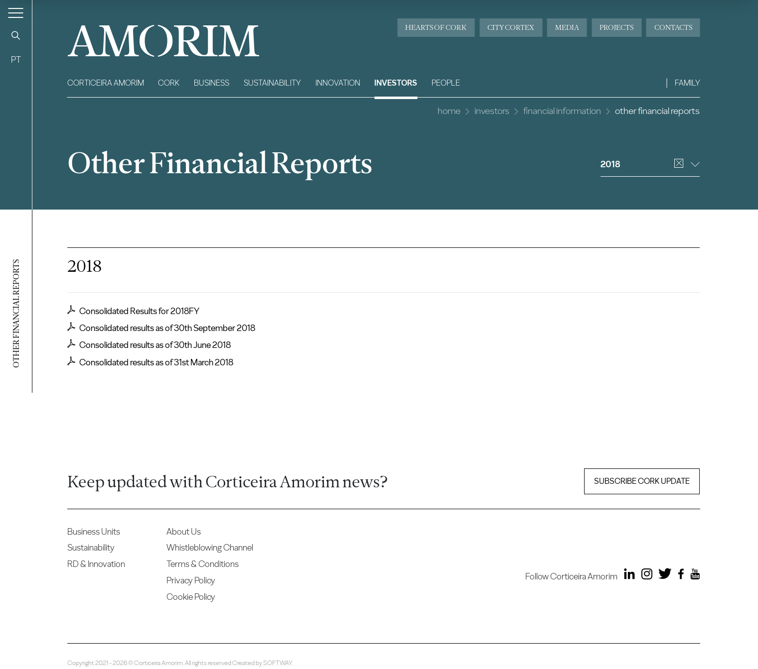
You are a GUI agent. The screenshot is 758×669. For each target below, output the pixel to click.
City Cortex (510, 27)
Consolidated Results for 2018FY (133, 310)
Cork (168, 83)
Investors (395, 83)
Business (211, 83)
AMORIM (147, 37)
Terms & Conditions (202, 563)
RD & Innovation (96, 563)
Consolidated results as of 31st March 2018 (150, 361)
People (446, 83)
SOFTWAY (277, 663)
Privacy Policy (190, 580)
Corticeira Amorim (105, 83)
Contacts (673, 27)
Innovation (337, 83)
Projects (616, 27)
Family (687, 83)
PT (16, 59)
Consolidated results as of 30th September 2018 (161, 327)
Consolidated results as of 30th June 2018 (149, 344)
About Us (183, 531)
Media (567, 27)
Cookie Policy (190, 596)
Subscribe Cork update (642, 481)
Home (449, 110)
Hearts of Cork (435, 27)
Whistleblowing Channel (209, 547)
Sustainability (272, 83)
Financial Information (562, 110)
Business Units (93, 531)
